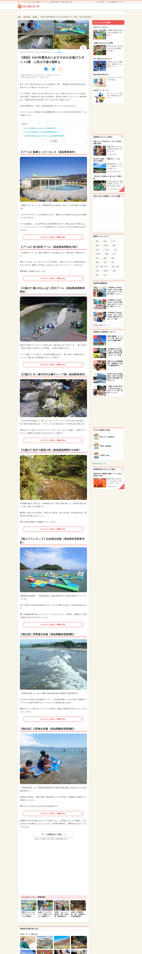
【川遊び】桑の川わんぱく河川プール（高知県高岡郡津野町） (45, 136)
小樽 (104, 275)
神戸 (104, 241)
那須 (97, 245)
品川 (115, 250)
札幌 (106, 254)
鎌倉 (97, 262)
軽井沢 (105, 271)
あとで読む (101, 2)
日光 (97, 258)
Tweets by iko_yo (98, 463)
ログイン (121, 2)
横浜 (97, 241)
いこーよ (22, 2)
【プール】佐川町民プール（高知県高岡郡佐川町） (41, 132)
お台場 (97, 254)
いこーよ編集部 (57, 52)
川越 (97, 271)
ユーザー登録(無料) (111, 2)
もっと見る (53, 141)
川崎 (112, 262)
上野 (104, 262)
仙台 (97, 250)
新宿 (114, 245)
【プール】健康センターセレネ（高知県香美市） (40, 128)
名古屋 (105, 245)
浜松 (114, 271)
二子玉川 (105, 250)
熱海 (112, 258)
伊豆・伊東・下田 (101, 266)
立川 (114, 254)
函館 (97, 275)
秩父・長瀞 (115, 266)
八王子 (113, 241)
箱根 (104, 258)
